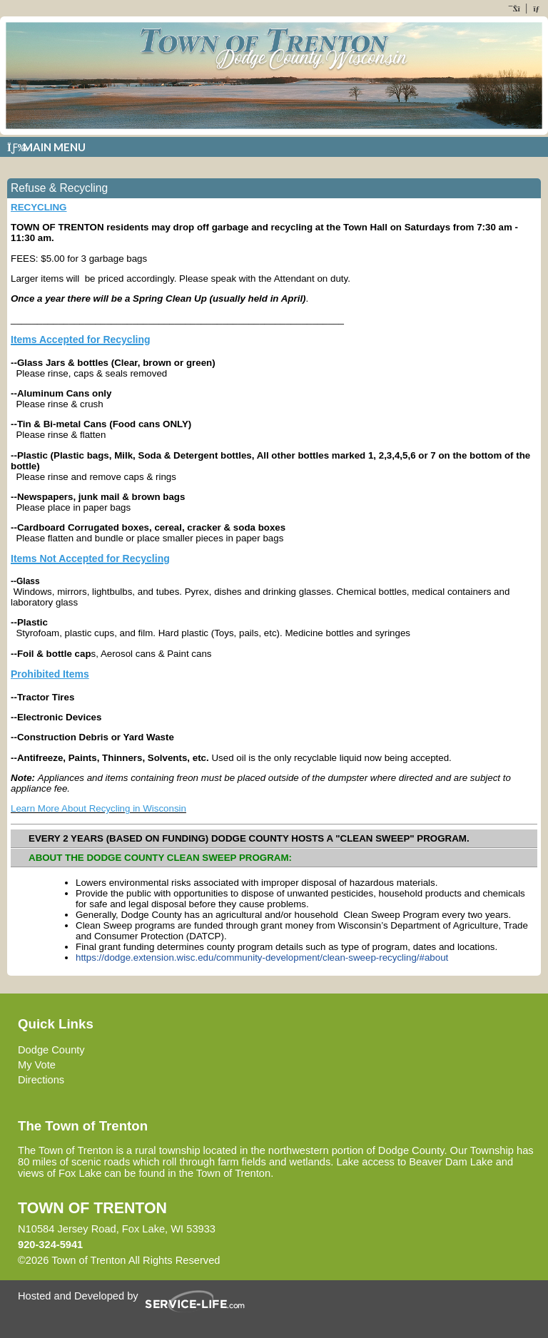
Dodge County (51, 1050)
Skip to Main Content (282, 1260)
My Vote (37, 1065)
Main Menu (46, 147)
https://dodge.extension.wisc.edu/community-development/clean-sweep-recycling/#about (262, 957)
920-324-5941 (50, 1244)
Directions (41, 1080)
